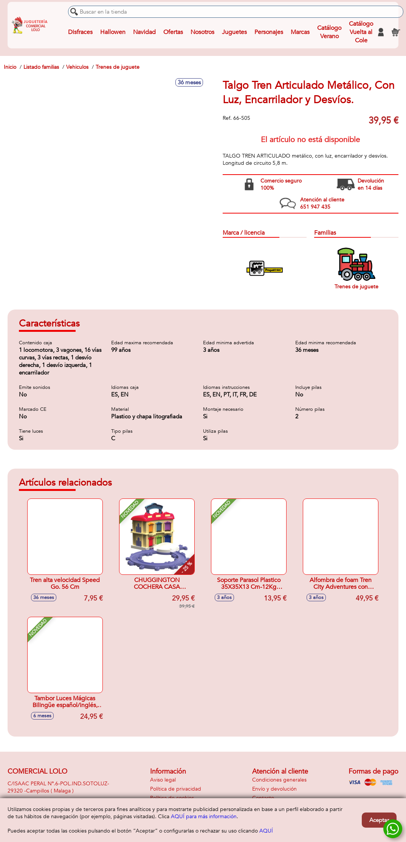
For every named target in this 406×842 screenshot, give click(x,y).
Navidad (144, 32)
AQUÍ (266, 830)
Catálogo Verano (329, 32)
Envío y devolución (274, 788)
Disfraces (80, 32)
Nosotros (202, 32)
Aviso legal (163, 779)
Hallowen (113, 32)
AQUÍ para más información (204, 816)
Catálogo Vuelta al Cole (361, 32)
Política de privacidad (175, 788)
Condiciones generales (279, 779)
